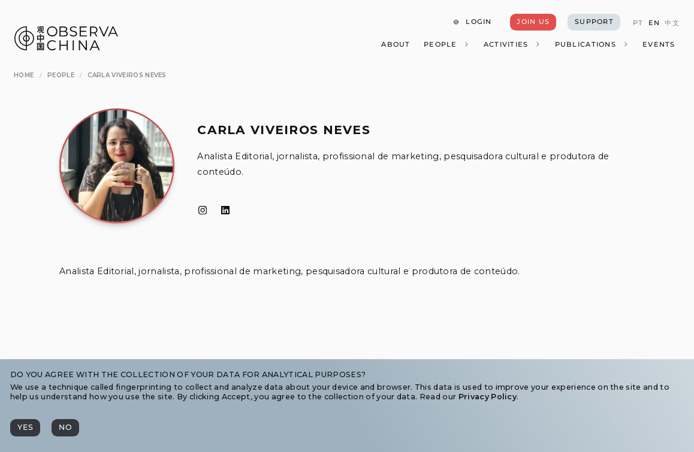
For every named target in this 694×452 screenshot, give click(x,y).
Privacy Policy (487, 396)
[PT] (638, 23)
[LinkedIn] (225, 210)
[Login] (472, 22)
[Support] (594, 22)
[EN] (653, 23)
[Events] (658, 44)
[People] (446, 44)
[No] (65, 427)
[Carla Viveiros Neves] (126, 75)
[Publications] (591, 44)
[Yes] (25, 427)
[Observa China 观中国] (66, 47)
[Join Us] (533, 22)
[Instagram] (202, 210)
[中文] (671, 23)
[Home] (24, 75)
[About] (395, 44)
